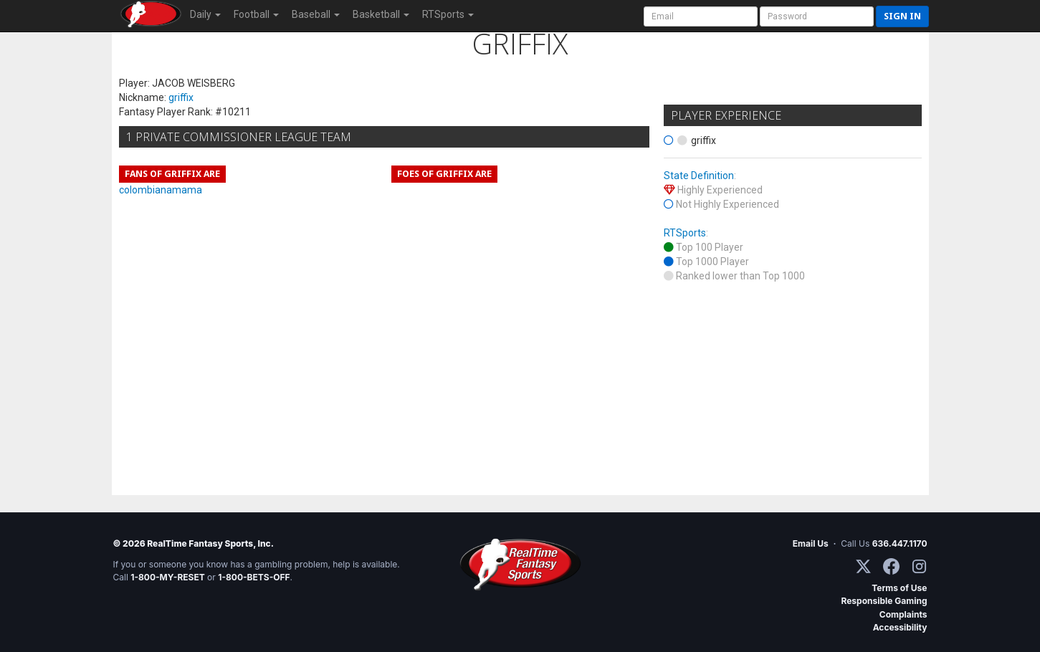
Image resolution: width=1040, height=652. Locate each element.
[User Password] (817, 16)
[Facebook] (891, 566)
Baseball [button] (316, 14)
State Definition (699, 175)
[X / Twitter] (863, 566)
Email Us (811, 543)
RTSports (685, 233)
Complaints (903, 614)
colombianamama (160, 190)
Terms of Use (899, 588)
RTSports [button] (448, 14)
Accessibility (900, 627)
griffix (181, 97)
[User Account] (701, 16)
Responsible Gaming (884, 600)
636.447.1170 (899, 543)
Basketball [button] (381, 14)
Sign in (902, 16)
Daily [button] (205, 14)
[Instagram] (919, 566)
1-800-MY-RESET (167, 577)
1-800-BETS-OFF (254, 577)
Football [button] (256, 14)
